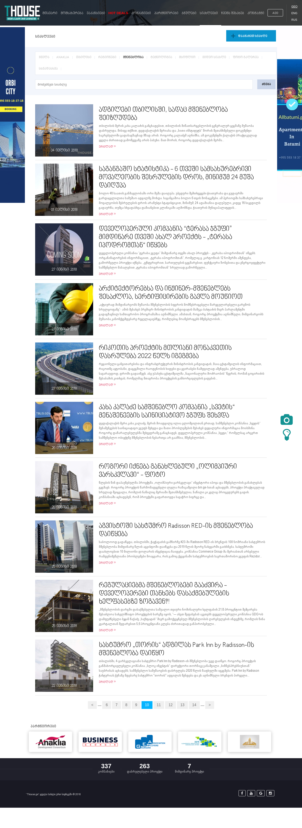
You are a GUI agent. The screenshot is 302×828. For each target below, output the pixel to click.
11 (159, 705)
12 (170, 705)
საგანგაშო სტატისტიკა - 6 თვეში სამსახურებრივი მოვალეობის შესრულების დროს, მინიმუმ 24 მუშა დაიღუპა (176, 177)
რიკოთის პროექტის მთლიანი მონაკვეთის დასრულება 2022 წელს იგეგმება (165, 352)
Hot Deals (118, 13)
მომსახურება (72, 13)
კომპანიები (141, 13)
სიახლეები (209, 13)
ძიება (266, 84)
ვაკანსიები (96, 13)
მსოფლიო (187, 57)
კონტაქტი (255, 13)
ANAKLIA (62, 57)
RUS (294, 19)
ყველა (44, 57)
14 (194, 705)
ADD (275, 13)
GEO (294, 6)
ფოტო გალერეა (246, 57)
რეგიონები (107, 57)
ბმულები (189, 13)
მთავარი (49, 13)
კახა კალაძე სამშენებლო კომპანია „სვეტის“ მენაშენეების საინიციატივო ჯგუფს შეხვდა (167, 411)
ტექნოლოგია (161, 57)
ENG (294, 13)
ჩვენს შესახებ (232, 13)
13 (182, 705)
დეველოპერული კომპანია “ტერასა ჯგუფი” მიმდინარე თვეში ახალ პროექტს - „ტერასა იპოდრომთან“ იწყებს (165, 237)
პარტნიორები (166, 13)
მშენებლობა (133, 57)
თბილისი (83, 57)
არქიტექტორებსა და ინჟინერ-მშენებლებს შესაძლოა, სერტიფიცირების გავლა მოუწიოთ (171, 293)
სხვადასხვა (48, 69)
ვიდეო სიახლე (214, 57)
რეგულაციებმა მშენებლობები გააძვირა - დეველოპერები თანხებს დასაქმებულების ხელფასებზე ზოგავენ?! (164, 593)
